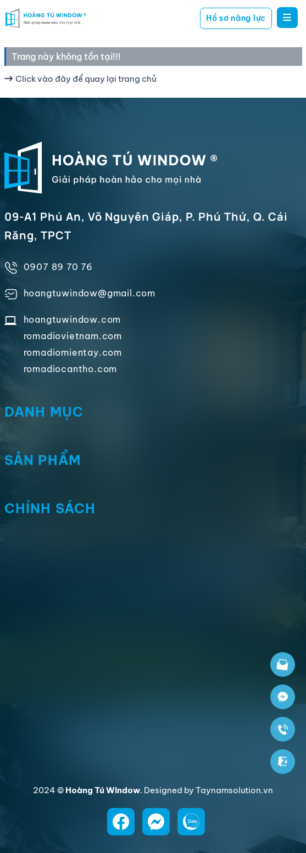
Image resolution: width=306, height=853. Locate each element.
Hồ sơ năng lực (236, 18)
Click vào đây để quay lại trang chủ (80, 79)
